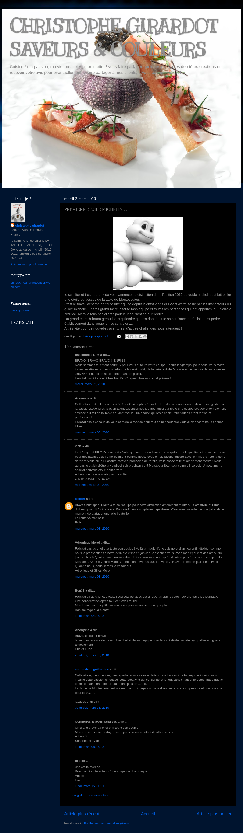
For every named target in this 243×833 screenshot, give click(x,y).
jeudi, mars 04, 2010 (89, 615)
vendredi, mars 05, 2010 (92, 655)
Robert (80, 499)
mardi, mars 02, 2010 (90, 384)
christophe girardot (29, 225)
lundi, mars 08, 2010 (89, 747)
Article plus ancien (214, 813)
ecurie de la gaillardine (92, 669)
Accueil (148, 813)
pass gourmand (21, 310)
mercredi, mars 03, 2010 (92, 432)
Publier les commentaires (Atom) (107, 823)
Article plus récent (81, 813)
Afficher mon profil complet (29, 264)
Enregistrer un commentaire (89, 795)
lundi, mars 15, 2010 (89, 786)
